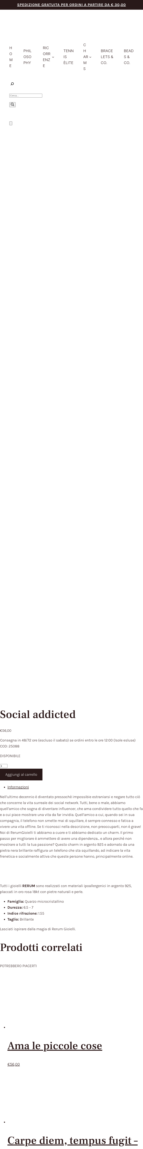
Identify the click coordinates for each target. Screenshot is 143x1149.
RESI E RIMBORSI (24, 1004)
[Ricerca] (12, 104)
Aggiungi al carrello (21, 237)
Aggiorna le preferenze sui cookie (118, 1085)
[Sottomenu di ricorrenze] (53, 57)
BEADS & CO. (67, 970)
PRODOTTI (64, 945)
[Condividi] (9, 1141)
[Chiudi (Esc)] (13, 1141)
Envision (130, 1082)
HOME (61, 933)
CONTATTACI (67, 982)
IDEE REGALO (67, 951)
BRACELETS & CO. (71, 964)
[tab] (75, 250)
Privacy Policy (78, 1085)
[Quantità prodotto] (3, 229)
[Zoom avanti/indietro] (1, 1141)
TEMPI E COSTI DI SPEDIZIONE (36, 998)
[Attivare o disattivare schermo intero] (5, 1141)
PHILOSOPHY (67, 939)
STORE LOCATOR (70, 976)
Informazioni (18, 250)
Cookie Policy (93, 1085)
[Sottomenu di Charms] (90, 57)
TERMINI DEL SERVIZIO (29, 992)
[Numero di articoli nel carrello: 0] (10, 123)
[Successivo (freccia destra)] (5, 1147)
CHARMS (63, 957)
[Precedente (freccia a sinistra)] (1, 1147)
